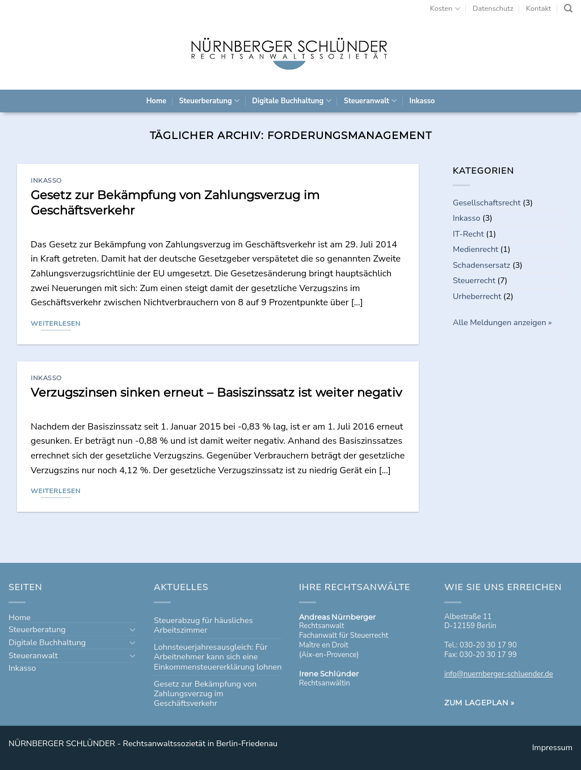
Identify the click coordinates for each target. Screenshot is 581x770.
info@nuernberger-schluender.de (498, 674)
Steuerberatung (209, 100)
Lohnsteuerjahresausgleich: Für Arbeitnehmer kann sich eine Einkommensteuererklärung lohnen (217, 656)
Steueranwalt (370, 100)
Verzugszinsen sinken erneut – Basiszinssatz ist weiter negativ (216, 392)
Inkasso (422, 101)
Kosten (445, 8)
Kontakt (538, 8)
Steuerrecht (474, 280)
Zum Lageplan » (479, 702)
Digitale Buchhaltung (291, 100)
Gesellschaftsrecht (487, 202)
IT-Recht (468, 233)
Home (156, 101)
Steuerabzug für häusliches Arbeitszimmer (203, 625)
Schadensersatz (481, 265)
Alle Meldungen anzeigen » (502, 322)
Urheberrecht (477, 296)
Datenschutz (493, 8)
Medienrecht (475, 249)
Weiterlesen (56, 323)
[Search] (568, 8)
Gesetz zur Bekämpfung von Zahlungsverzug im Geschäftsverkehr (205, 693)
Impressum (552, 747)
